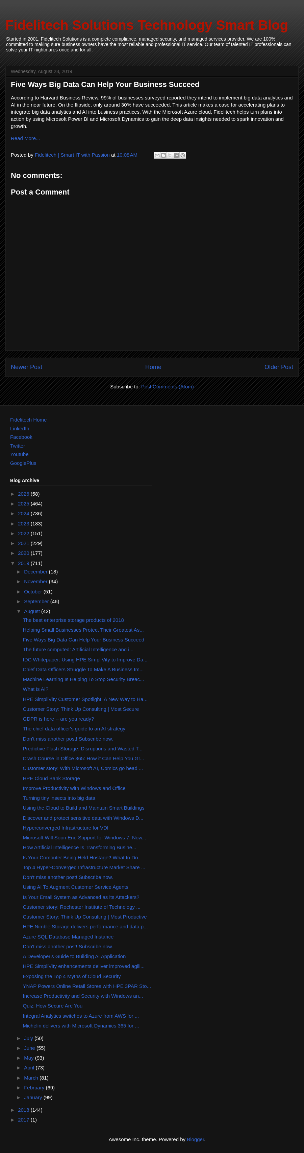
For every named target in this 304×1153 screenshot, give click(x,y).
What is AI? (36, 689)
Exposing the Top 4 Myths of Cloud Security (72, 976)
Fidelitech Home (28, 420)
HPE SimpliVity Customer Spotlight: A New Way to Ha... (85, 699)
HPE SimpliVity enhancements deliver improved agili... (84, 966)
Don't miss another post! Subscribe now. (68, 739)
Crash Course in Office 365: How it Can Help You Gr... (83, 758)
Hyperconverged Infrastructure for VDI (65, 828)
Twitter (17, 446)
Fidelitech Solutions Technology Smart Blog (146, 25)
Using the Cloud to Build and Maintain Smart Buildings (84, 808)
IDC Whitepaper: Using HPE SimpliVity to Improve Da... (85, 659)
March (32, 1078)
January (34, 1097)
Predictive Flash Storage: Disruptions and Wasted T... (83, 748)
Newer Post (26, 367)
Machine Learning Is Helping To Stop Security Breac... (83, 679)
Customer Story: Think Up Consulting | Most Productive (85, 917)
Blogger (195, 1139)
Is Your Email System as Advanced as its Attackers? (81, 897)
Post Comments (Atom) (167, 386)
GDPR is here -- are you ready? (58, 719)
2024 (24, 513)
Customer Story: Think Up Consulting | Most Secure (81, 709)
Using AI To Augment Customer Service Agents (75, 887)
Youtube (19, 454)
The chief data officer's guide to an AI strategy (74, 728)
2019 (24, 563)
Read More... (25, 138)
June (30, 1048)
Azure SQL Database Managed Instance (68, 937)
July (29, 1038)
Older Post (278, 367)
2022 (24, 533)
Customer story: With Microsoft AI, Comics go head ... (83, 768)
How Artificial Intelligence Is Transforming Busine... (79, 847)
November (36, 581)
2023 (24, 523)
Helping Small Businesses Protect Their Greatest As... (83, 630)
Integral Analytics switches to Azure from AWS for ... (81, 1016)
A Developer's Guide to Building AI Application (74, 956)
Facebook (21, 437)
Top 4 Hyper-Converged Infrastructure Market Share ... (84, 867)
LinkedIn (19, 428)
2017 (24, 1120)
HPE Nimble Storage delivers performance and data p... (85, 926)
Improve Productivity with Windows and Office (74, 788)
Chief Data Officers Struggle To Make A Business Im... (83, 669)
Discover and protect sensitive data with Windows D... (83, 818)
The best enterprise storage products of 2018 (73, 620)
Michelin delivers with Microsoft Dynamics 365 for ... (81, 1025)
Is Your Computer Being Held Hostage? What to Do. (81, 857)
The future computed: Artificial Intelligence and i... (78, 649)
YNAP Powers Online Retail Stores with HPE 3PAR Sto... (87, 986)
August (32, 611)
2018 (24, 1110)
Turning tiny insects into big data (59, 798)
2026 (24, 494)
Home (153, 367)
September (37, 601)
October (34, 591)
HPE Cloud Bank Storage (51, 778)
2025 (24, 503)
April (29, 1067)
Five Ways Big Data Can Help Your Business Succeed (84, 639)
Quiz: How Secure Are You (53, 1006)
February (35, 1087)
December (36, 571)
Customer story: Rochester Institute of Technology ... (82, 907)
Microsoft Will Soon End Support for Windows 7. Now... (84, 837)
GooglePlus (23, 463)
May (29, 1058)
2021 (24, 543)
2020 (24, 553)
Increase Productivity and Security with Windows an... (83, 996)
